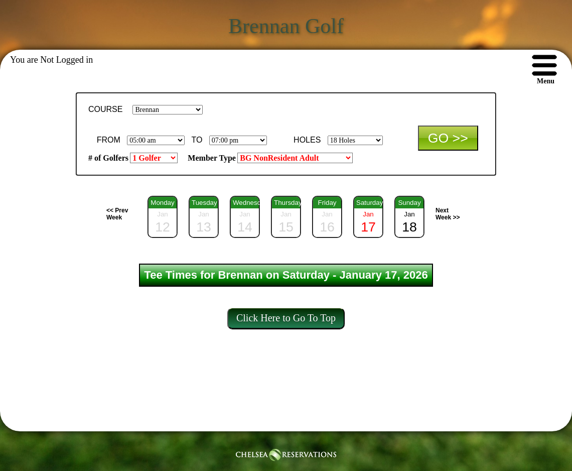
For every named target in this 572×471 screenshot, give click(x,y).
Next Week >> (448, 214)
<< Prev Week (117, 214)
